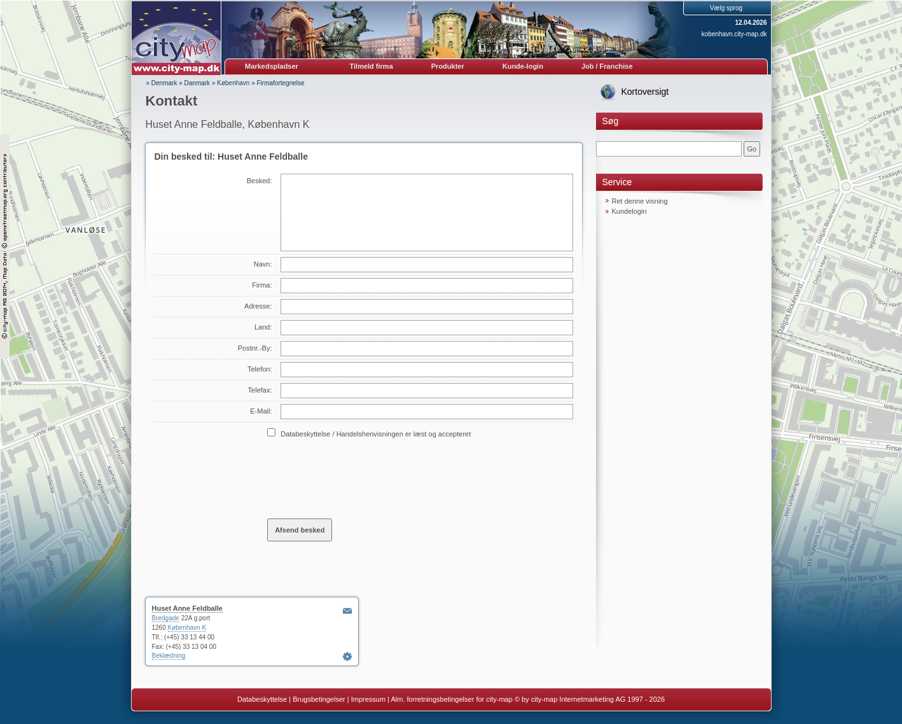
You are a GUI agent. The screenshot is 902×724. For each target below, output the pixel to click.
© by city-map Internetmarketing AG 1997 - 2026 (590, 699)
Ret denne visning (640, 201)
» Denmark (161, 83)
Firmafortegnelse (281, 83)
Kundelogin (629, 211)
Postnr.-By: (255, 348)
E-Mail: (261, 411)
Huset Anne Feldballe (187, 608)
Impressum (368, 699)
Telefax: (260, 390)
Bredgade (165, 618)
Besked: (259, 180)
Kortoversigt (645, 92)
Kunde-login (523, 66)
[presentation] (364, 478)
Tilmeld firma (371, 66)
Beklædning (169, 655)
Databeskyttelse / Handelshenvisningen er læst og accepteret (376, 434)
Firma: (262, 285)
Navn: (263, 264)
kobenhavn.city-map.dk (734, 34)
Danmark (197, 83)
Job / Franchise (607, 66)
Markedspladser (271, 66)
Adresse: (258, 306)
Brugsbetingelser (319, 699)
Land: (263, 327)
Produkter (447, 66)
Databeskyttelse (262, 699)
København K (187, 627)
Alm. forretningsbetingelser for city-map (451, 699)
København (233, 83)
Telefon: (259, 369)
